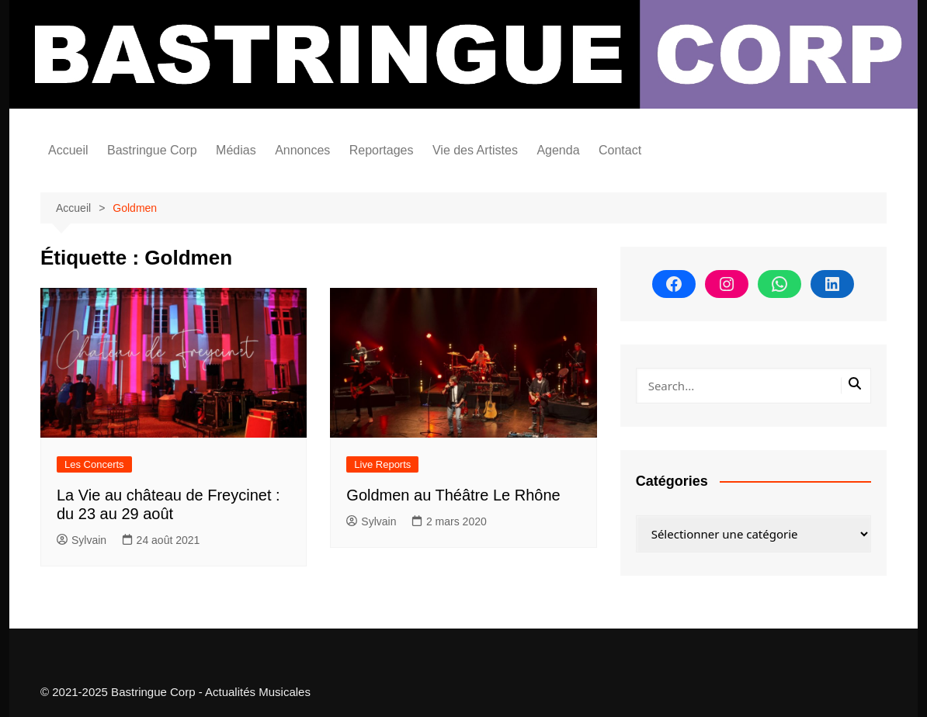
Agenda (557, 150)
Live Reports (382, 464)
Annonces (302, 150)
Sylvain (81, 540)
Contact (620, 150)
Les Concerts (94, 464)
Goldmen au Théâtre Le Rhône (453, 495)
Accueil (68, 150)
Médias (236, 150)
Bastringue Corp (152, 150)
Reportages (381, 150)
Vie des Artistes (475, 150)
